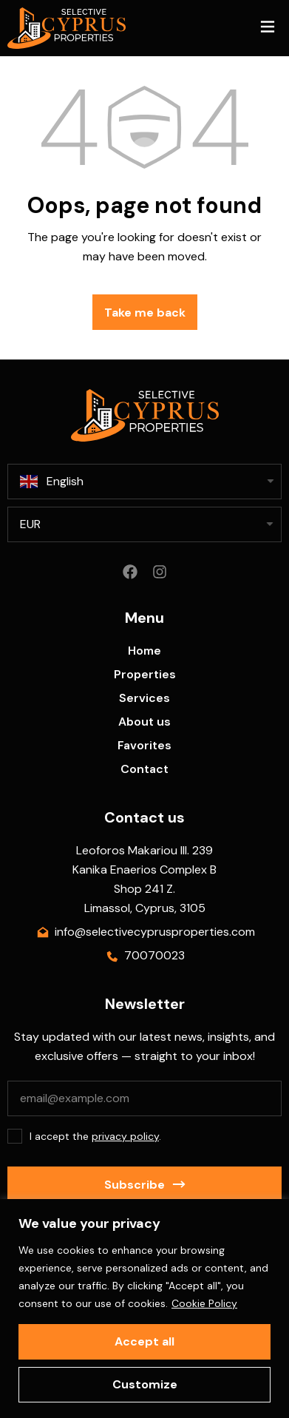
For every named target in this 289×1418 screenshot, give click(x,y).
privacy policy (125, 1136)
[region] (144, 1308)
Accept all (144, 1341)
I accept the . (95, 1136)
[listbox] (144, 524)
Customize (144, 1384)
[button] (267, 28)
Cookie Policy (204, 1303)
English (52, 481)
